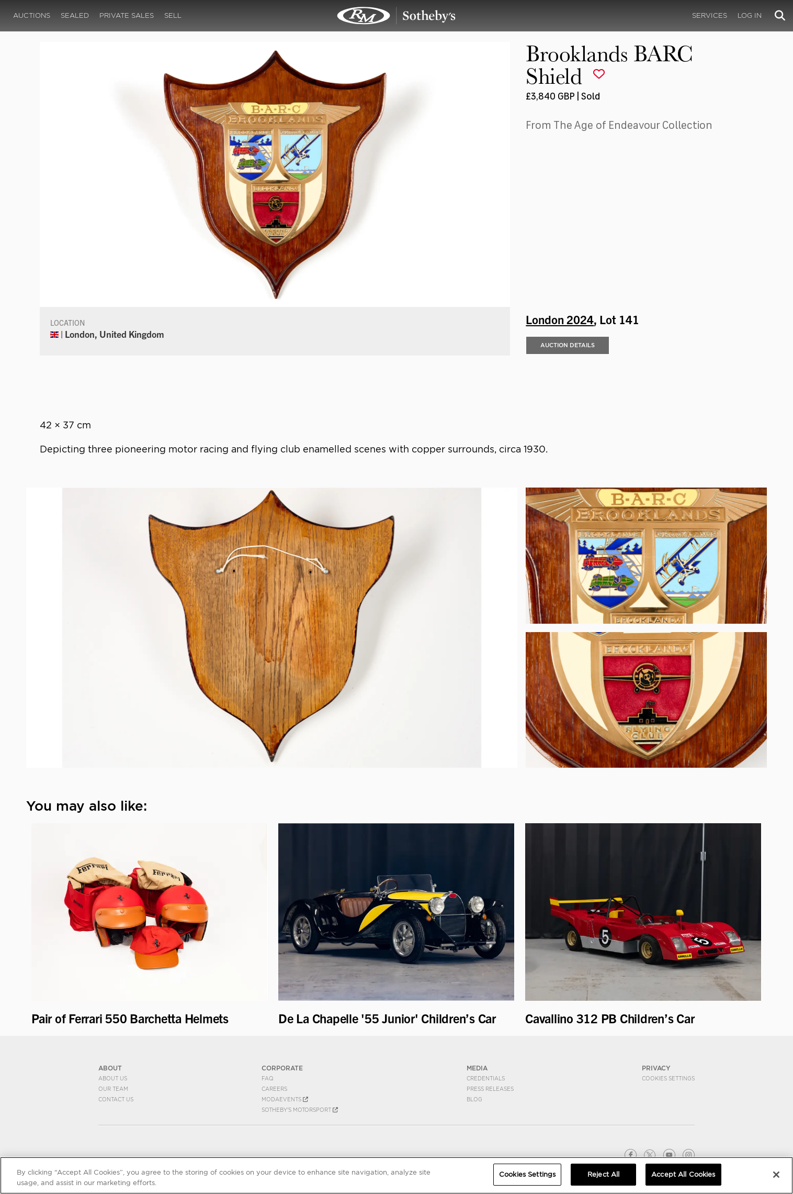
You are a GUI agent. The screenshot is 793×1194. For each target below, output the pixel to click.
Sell (173, 15)
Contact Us (115, 1099)
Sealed (75, 15)
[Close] (776, 1174)
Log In (750, 15)
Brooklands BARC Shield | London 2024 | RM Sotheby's (396, 16)
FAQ (268, 1078)
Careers (274, 1089)
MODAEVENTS (285, 1099)
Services (709, 15)
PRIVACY (656, 1068)
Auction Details (567, 345)
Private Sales (126, 15)
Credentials (486, 1078)
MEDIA (477, 1068)
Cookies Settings (668, 1078)
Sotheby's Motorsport (300, 1110)
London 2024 (560, 319)
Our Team (113, 1089)
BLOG (474, 1099)
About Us (112, 1078)
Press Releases (490, 1089)
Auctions (31, 15)
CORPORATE (282, 1068)
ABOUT (110, 1068)
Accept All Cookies (683, 1175)
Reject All (603, 1175)
